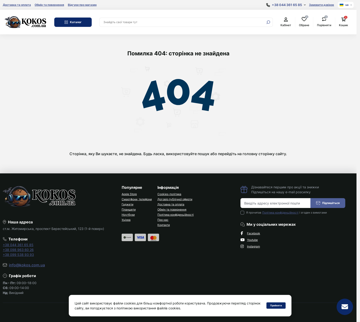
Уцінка (126, 220)
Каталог (73, 22)
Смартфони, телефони (137, 199)
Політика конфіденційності (175, 214)
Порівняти (324, 22)
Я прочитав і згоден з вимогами (286, 213)
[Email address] (275, 203)
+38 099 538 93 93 (18, 255)
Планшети (129, 209)
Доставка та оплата (17, 5)
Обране (304, 22)
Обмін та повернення (49, 5)
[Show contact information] (286, 5)
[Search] (268, 22)
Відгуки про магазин (82, 5)
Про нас (162, 220)
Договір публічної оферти (174, 199)
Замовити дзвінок (321, 5)
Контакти (163, 225)
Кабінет (285, 22)
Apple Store (129, 194)
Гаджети (127, 204)
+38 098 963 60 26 (18, 250)
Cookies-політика (169, 194)
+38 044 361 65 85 (18, 245)
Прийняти (276, 305)
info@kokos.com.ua (27, 265)
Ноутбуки (128, 214)
